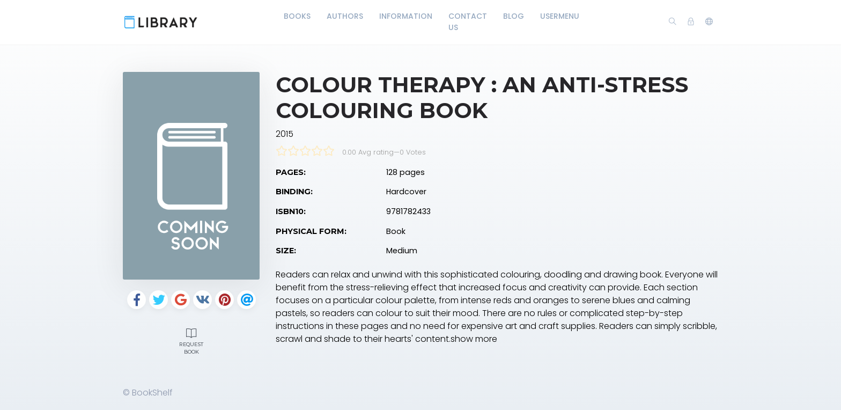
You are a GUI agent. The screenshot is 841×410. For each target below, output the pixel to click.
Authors (345, 16)
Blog (513, 16)
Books (297, 16)
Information (405, 16)
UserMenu (559, 16)
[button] (709, 22)
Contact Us (467, 22)
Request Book (191, 340)
